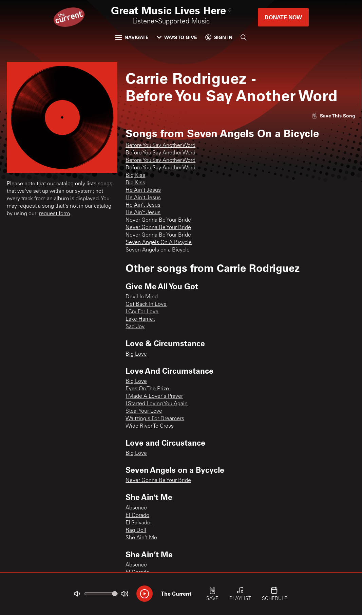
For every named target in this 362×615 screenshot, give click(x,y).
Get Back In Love (146, 304)
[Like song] (333, 115)
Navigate (132, 37)
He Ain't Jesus (143, 190)
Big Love (136, 354)
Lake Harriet (140, 319)
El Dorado (137, 515)
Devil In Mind (142, 297)
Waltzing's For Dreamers (155, 419)
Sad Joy (135, 327)
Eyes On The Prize (147, 389)
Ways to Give (177, 37)
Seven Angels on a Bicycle (158, 250)
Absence (136, 508)
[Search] (243, 37)
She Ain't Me (141, 538)
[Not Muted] (76, 594)
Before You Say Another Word (160, 145)
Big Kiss (135, 175)
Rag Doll (136, 530)
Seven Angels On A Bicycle (159, 242)
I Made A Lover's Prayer (154, 396)
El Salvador (139, 523)
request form (54, 214)
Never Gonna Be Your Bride (158, 220)
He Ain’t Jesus (143, 205)
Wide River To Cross (150, 426)
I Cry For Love (142, 312)
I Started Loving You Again (157, 404)
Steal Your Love (144, 411)
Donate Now (283, 17)
